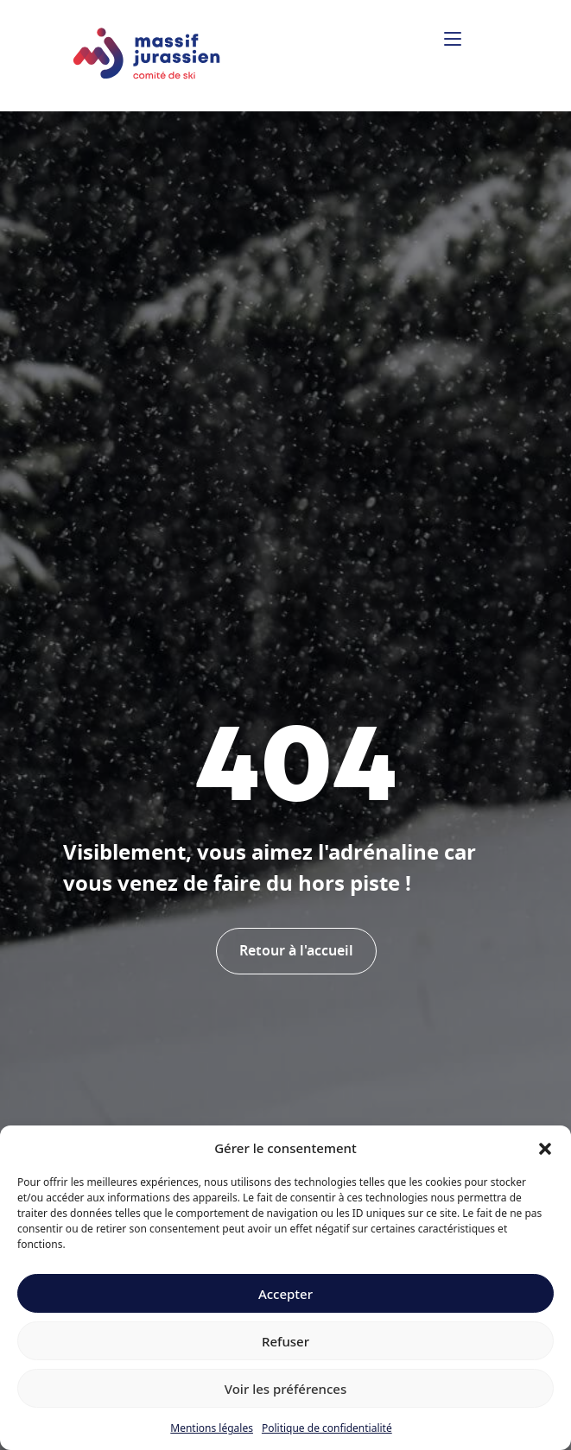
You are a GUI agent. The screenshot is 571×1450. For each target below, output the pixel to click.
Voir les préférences (285, 1388)
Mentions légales (211, 1428)
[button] (545, 1148)
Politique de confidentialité (327, 1428)
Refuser (285, 1341)
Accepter (285, 1293)
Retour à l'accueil (296, 951)
